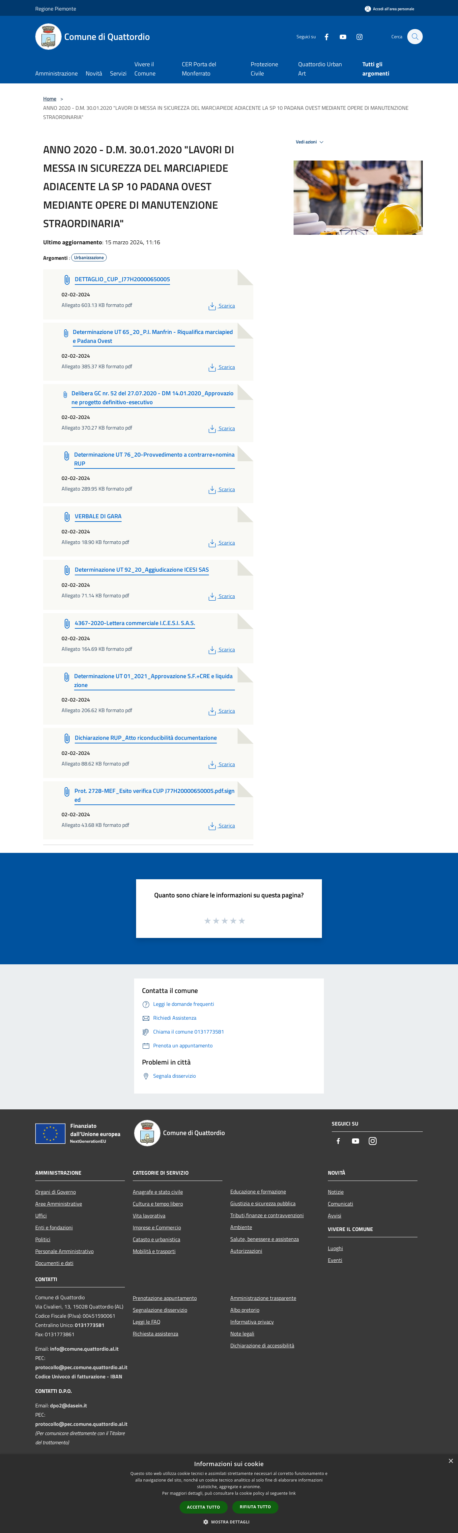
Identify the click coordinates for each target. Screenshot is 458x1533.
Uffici (41, 1215)
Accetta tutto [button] (203, 1507)
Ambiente (241, 1227)
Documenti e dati (54, 1263)
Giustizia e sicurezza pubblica (263, 1203)
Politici (42, 1239)
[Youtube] (339, 36)
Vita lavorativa (149, 1215)
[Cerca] (415, 37)
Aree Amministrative (58, 1204)
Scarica (221, 306)
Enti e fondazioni (54, 1227)
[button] (229, 1521)
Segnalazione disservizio (160, 1310)
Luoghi (335, 1248)
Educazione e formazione (258, 1191)
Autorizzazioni (246, 1251)
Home (49, 99)
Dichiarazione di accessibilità (262, 1345)
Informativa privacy (252, 1322)
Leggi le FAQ (146, 1322)
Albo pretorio (244, 1310)
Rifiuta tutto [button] (255, 1507)
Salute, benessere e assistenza (264, 1239)
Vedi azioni (311, 142)
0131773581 (89, 1325)
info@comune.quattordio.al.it (84, 1349)
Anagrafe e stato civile (158, 1192)
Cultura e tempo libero (158, 1204)
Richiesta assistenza (155, 1334)
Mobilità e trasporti (154, 1251)
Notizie (336, 1192)
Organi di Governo (55, 1192)
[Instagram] (356, 36)
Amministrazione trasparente (263, 1298)
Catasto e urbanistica (156, 1239)
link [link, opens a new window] (292, 1493)
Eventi (335, 1260)
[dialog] (229, 1493)
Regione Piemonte (55, 9)
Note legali (242, 1334)
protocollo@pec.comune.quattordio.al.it (81, 1367)
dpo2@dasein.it (68, 1405)
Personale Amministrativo (64, 1251)
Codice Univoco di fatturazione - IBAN (78, 1376)
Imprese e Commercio (157, 1227)
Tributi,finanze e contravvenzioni (267, 1215)
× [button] (450, 1461)
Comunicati (340, 1204)
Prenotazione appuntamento (165, 1298)
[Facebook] (323, 36)
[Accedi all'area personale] (389, 8)
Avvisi (334, 1215)
